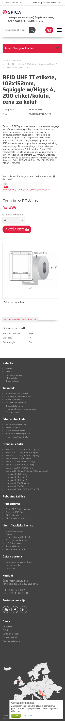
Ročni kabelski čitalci (16, 424)
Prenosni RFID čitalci (15, 512)
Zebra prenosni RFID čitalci (18, 458)
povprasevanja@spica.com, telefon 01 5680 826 (31, 19)
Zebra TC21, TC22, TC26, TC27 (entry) (23, 449)
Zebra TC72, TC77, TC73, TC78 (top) (22, 455)
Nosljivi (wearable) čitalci (18, 433)
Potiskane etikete (14, 375)
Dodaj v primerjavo (13, 214)
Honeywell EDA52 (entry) (17, 483)
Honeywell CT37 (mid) (16, 477)
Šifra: (5, 114)
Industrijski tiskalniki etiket (18, 396)
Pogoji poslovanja (11, 641)
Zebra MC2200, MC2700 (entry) (20, 461)
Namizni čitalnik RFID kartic (18, 537)
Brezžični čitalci (13, 427)
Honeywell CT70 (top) (16, 474)
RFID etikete (11, 378)
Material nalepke (12, 333)
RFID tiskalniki (12, 515)
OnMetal (7, 337)
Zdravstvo (10, 568)
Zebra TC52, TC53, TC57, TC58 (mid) (22, 452)
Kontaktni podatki (11, 633)
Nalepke (17, 60)
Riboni (9, 371)
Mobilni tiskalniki (14, 399)
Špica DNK (7, 626)
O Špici (6, 630)
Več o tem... (28, 715)
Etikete (9, 368)
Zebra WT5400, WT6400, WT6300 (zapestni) (27, 471)
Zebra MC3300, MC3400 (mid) (20, 464)
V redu (16, 715)
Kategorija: (8, 109)
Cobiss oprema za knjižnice (19, 562)
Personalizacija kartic (16, 549)
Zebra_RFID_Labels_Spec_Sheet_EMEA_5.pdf (27, 189)
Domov (6, 60)
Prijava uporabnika (50, 3)
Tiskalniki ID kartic (14, 406)
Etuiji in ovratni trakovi (16, 540)
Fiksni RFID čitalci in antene (18, 509)
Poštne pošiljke (13, 565)
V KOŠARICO (14, 229)
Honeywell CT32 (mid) (16, 480)
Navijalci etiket (12, 412)
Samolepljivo (9, 342)
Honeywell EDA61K (15, 486)
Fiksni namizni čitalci (15, 430)
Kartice (9, 534)
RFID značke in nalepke (16, 518)
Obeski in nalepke (14, 531)
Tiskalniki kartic (13, 546)
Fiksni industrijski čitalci (17, 437)
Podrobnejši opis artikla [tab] (20, 319)
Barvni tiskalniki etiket (16, 402)
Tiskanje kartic (12, 381)
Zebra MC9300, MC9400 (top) (20, 468)
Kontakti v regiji (10, 637)
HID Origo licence (14, 543)
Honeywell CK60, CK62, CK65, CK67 (22, 489)
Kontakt (35, 3)
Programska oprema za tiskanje (21, 409)
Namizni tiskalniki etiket (17, 393)
